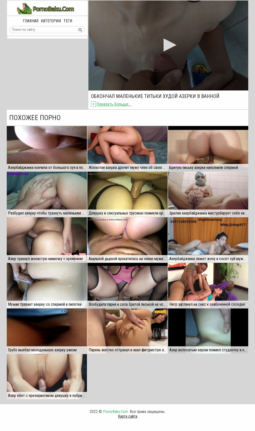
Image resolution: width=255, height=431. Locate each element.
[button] (168, 45)
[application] (168, 45)
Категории (51, 21)
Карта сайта (127, 416)
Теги (67, 21)
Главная (30, 21)
